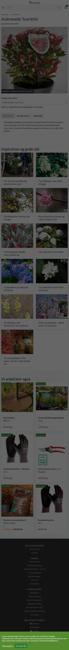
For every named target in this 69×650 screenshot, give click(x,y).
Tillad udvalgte (7, 646)
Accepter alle (21, 646)
